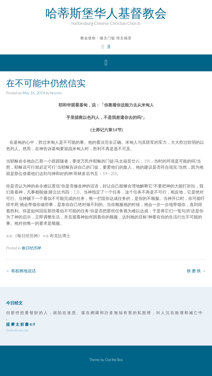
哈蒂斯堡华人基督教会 (106, 13)
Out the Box (114, 359)
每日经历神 (31, 248)
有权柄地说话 (21, 270)
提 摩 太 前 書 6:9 (20, 324)
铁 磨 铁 (196, 270)
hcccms (56, 92)
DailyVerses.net (17, 330)
